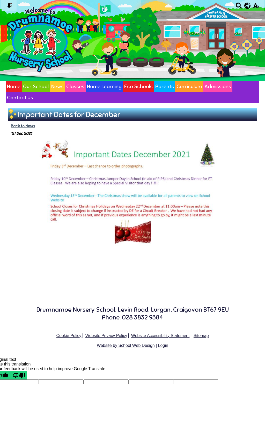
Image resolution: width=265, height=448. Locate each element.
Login (163, 345)
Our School (36, 86)
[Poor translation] (19, 375)
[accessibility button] (256, 7)
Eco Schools (138, 86)
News (57, 86)
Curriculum (189, 86)
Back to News (23, 125)
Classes (75, 86)
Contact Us (20, 97)
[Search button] (238, 7)
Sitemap (201, 335)
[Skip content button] (9, 7)
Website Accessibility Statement (160, 335)
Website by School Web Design (126, 345)
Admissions (217, 86)
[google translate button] (247, 6)
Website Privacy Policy (106, 335)
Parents (164, 86)
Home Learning (104, 86)
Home (13, 86)
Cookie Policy (68, 335)
